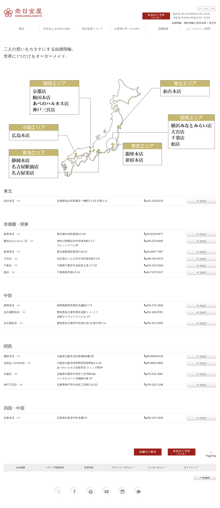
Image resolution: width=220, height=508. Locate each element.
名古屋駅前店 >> (14, 312)
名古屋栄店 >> (13, 323)
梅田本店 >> (12, 356)
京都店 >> (10, 373)
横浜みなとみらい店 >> (18, 240)
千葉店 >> (10, 265)
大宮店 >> (10, 258)
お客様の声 (127, 28)
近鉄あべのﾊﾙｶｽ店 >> (17, 362)
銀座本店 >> (12, 233)
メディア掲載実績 (55, 467)
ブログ (201, 201)
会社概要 (20, 467)
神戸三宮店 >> (13, 384)
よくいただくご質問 (198, 28)
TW (212, 9)
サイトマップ (190, 467)
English (205, 477)
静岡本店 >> (12, 305)
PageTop (211, 454)
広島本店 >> (12, 417)
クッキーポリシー (157, 467)
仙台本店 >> (12, 200)
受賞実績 (88, 467)
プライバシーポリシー (123, 467)
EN (206, 9)
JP (200, 9)
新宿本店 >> (12, 251)
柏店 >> (9, 272)
